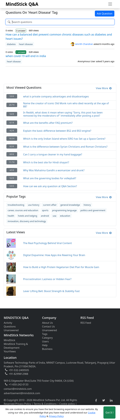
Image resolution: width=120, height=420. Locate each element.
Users (45, 341)
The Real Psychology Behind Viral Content (47, 243)
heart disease (26, 44)
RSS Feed (85, 322)
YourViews (10, 351)
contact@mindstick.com (18, 389)
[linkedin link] (111, 400)
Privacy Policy (23, 404)
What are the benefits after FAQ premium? (48, 122)
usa (54, 215)
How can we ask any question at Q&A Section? (50, 186)
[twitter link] (103, 400)
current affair (50, 204)
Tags (44, 334)
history (87, 204)
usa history (33, 204)
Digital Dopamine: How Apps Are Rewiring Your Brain (54, 255)
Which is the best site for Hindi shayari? (46, 162)
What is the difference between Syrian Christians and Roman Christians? (65, 146)
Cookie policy (67, 404)
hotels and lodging (27, 215)
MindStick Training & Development (16, 345)
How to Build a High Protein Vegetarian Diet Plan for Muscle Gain (61, 267)
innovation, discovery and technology (27, 221)
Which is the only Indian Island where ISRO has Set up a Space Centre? (64, 138)
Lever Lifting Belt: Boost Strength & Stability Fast (51, 291)
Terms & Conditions (45, 404)
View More (104, 88)
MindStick (9, 340)
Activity (8, 322)
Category (47, 337)
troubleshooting (16, 204)
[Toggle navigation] (110, 4)
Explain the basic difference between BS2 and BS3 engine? (57, 130)
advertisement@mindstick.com (22, 393)
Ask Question (104, 13)
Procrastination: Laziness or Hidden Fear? (47, 279)
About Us (47, 322)
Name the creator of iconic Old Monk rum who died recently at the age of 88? (66, 105)
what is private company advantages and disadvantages (56, 96)
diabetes (11, 44)
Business (47, 349)
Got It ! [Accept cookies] (109, 412)
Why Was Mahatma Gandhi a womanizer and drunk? (53, 170)
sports (45, 210)
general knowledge (70, 204)
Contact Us (48, 326)
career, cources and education (23, 210)
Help (45, 345)
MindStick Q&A (22, 4)
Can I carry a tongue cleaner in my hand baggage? (52, 154)
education (65, 215)
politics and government (92, 210)
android (45, 215)
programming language (64, 210)
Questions (10, 326)
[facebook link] (96, 401)
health (11, 215)
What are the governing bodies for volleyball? (49, 178)
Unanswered (11, 330)
